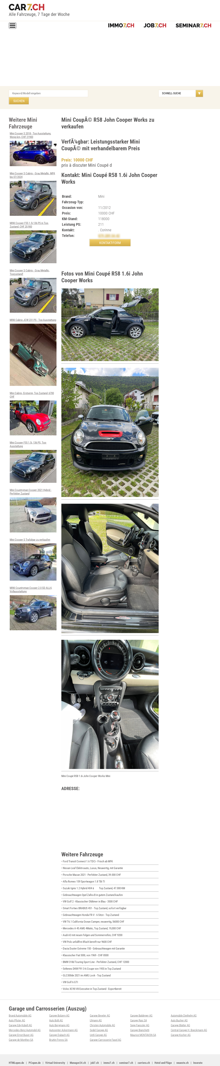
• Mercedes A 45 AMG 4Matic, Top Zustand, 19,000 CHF (91, 919)
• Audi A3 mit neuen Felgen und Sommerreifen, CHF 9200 (91, 926)
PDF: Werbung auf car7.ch (97, 1058)
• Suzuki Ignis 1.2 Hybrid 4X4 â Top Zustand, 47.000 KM (93, 880)
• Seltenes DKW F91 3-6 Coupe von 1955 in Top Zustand (91, 959)
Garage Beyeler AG (100, 1005)
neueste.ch (182, 1051)
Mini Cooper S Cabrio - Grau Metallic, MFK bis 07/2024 (33, 186)
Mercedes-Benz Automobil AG (25, 1019)
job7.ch (95, 1051)
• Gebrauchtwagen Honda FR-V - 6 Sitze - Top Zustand (90, 906)
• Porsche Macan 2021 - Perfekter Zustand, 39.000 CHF (91, 867)
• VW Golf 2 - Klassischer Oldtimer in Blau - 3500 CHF (89, 893)
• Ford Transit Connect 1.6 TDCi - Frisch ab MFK (87, 854)
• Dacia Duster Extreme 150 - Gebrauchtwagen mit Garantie (93, 939)
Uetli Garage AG (98, 1023)
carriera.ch (144, 1051)
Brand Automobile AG (20, 1005)
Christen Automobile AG (102, 1014)
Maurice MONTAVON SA (143, 1023)
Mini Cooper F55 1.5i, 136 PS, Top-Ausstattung (33, 452)
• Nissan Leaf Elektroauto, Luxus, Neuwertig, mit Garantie (92, 861)
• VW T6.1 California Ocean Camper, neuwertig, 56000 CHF (92, 913)
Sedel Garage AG (99, 1019)
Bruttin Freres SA (58, 1028)
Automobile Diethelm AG (184, 1005)
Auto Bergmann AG (59, 1014)
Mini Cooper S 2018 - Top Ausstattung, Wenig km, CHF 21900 (33, 142)
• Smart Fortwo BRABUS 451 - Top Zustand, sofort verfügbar (93, 900)
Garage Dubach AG (59, 1023)
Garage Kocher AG (181, 1023)
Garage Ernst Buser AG (21, 1023)
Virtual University (55, 1051)
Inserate (197, 1051)
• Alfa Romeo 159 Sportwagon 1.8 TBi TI (83, 874)
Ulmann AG (96, 1009)
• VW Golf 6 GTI (69, 972)
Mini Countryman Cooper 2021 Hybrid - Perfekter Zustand (33, 501)
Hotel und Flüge (163, 1051)
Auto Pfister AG (17, 1009)
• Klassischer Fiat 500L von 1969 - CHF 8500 (85, 945)
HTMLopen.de (16, 1051)
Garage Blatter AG (180, 1014)
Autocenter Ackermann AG (63, 1019)
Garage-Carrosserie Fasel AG (105, 1028)
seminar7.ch (126, 1051)
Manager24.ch (78, 1051)
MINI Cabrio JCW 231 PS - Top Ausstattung (33, 343)
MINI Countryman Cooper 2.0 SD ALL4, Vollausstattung (33, 598)
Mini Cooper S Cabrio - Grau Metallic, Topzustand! (33, 282)
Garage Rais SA (138, 1009)
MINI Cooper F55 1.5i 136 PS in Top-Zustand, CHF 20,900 (33, 234)
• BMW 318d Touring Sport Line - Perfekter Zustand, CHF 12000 (95, 952)
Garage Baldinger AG (141, 1005)
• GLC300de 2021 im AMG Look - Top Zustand (86, 965)
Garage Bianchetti (139, 1019)
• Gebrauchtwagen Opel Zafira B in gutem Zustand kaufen (92, 887)
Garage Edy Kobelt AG (20, 1014)
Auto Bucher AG (179, 1009)
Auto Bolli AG (56, 1009)
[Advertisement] (110, 58)
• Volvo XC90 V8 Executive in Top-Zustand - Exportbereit (91, 978)
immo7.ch (108, 1051)
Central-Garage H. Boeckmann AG (189, 1019)
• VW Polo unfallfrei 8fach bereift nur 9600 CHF (86, 932)
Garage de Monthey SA (21, 1028)
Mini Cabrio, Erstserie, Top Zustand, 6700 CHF (33, 404)
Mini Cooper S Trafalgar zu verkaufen (33, 549)
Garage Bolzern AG (59, 1005)
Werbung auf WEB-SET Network (68, 1058)
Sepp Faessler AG (139, 1014)
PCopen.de (35, 1051)
